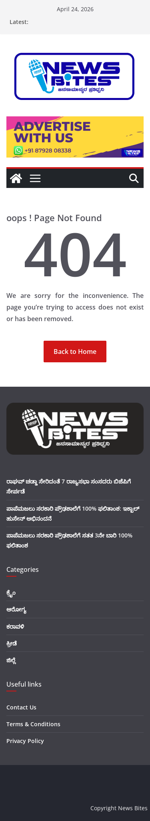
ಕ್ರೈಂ (11, 592)
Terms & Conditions (33, 724)
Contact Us (21, 707)
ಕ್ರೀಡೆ (11, 643)
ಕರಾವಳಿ (15, 626)
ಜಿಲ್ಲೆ (11, 660)
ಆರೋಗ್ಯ (16, 609)
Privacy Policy (25, 741)
